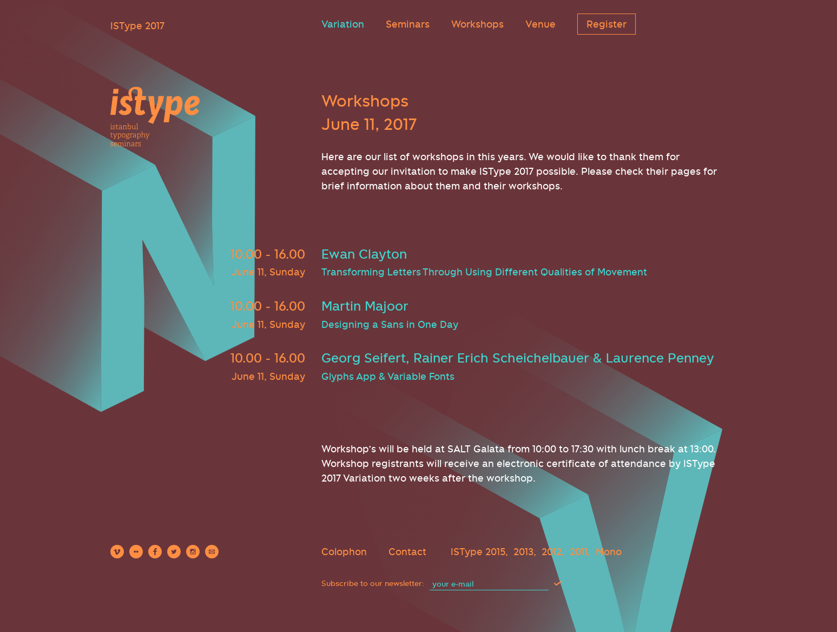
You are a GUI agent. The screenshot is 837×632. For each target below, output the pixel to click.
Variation (342, 24)
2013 (523, 551)
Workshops (477, 24)
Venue (540, 24)
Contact (407, 551)
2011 (579, 551)
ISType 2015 (478, 551)
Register (606, 24)
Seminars (408, 24)
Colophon (344, 551)
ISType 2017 (137, 25)
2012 (552, 551)
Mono (609, 551)
